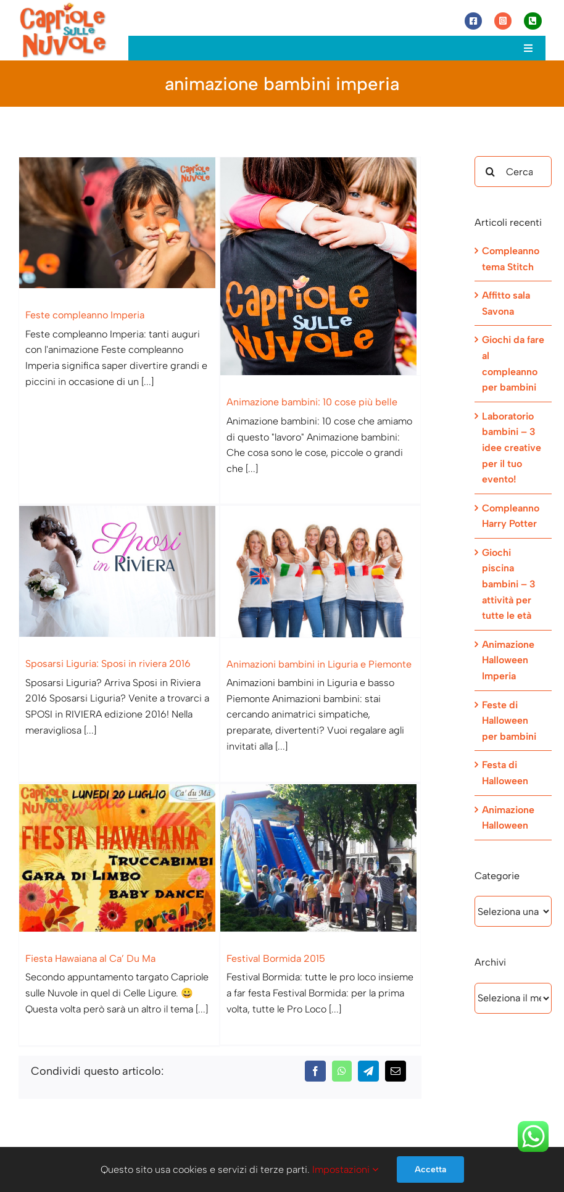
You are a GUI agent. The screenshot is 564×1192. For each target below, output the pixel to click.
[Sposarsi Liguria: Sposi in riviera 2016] (139, 546)
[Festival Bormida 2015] (326, 835)
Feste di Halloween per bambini (509, 720)
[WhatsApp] (342, 990)
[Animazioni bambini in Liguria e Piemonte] (305, 570)
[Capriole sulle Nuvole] (63, 6)
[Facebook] (315, 990)
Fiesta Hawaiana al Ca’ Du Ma (100, 936)
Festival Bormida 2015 (281, 936)
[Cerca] (490, 171)
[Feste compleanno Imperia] (119, 222)
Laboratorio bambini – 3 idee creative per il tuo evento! (511, 447)
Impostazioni (345, 1169)
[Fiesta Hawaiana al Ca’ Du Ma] (129, 835)
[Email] (395, 990)
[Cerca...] (513, 171)
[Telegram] (368, 990)
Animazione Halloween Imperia (508, 660)
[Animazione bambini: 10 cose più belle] (315, 266)
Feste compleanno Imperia (84, 315)
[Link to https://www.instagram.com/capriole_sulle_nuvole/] (503, 21)
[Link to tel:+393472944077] (532, 21)
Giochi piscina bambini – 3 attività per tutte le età (509, 584)
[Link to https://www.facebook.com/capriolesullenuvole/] (473, 21)
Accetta (430, 1169)
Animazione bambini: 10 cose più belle (307, 402)
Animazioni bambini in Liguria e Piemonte (304, 662)
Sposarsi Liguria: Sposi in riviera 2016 (128, 638)
